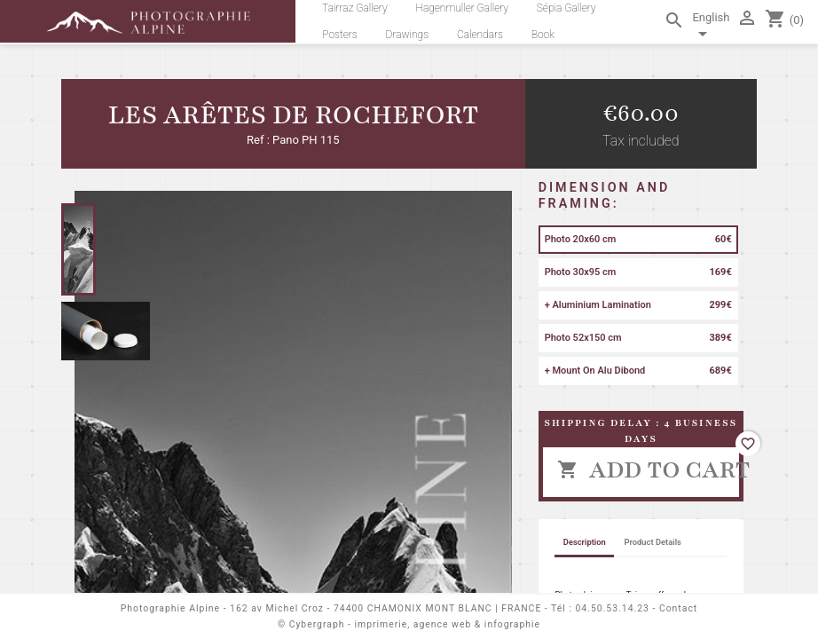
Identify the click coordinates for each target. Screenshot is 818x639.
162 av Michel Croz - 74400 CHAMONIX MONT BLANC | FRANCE (385, 608)
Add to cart (648, 469)
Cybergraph (317, 624)
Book (543, 34)
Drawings (407, 34)
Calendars (480, 34)
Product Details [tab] (653, 542)
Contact (678, 608)
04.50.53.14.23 (612, 608)
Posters (340, 34)
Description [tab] (584, 542)
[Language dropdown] (710, 28)
